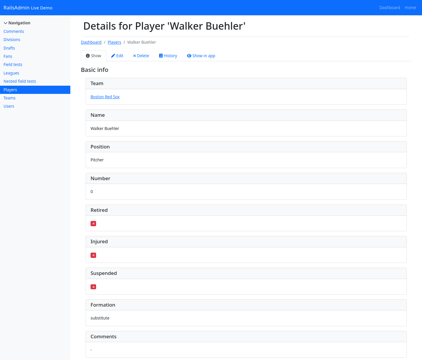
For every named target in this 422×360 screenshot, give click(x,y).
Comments (14, 31)
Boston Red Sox (105, 96)
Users (9, 106)
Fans (8, 56)
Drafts (9, 48)
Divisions (12, 39)
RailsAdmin (28, 7)
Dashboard (390, 7)
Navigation (17, 23)
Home (410, 7)
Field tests (13, 64)
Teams (10, 98)
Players (10, 89)
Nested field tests (20, 81)
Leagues (11, 73)
